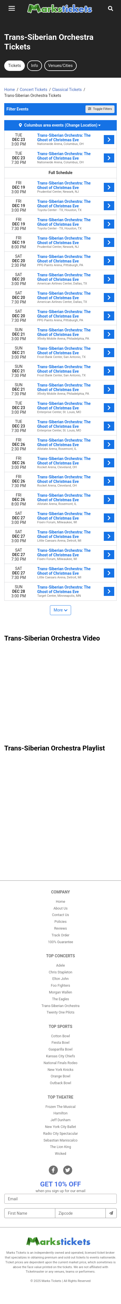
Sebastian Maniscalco (60, 1140)
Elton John (60, 979)
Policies (60, 922)
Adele (60, 965)
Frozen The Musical (60, 1107)
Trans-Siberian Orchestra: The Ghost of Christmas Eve (64, 137)
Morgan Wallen (60, 992)
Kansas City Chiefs (60, 1056)
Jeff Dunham (60, 1120)
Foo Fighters (60, 986)
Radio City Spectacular (60, 1134)
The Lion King (60, 1147)
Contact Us (60, 915)
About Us (60, 908)
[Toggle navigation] (11, 8)
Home (60, 902)
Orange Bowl (60, 1076)
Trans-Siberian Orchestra (60, 1006)
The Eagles (60, 999)
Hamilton (61, 1113)
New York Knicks (61, 1070)
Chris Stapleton (60, 972)
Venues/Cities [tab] (60, 65)
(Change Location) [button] (83, 125)
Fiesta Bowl (60, 1043)
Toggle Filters (100, 109)
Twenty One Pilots (60, 1012)
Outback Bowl (60, 1083)
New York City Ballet (60, 1127)
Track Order (60, 935)
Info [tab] (34, 65)
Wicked (60, 1154)
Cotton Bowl (60, 1036)
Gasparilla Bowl (60, 1049)
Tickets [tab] (14, 65)
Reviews (60, 928)
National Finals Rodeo (61, 1063)
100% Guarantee (60, 942)
